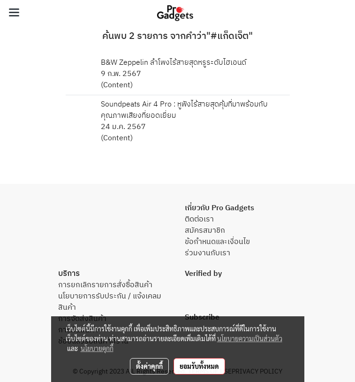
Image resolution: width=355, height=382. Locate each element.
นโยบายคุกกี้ (97, 348)
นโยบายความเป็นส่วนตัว (249, 338)
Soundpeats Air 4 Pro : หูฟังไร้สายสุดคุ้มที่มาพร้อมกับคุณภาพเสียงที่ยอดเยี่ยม (184, 110)
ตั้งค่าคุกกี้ (149, 366)
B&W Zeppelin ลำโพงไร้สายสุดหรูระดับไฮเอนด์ (173, 62)
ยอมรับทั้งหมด (199, 366)
